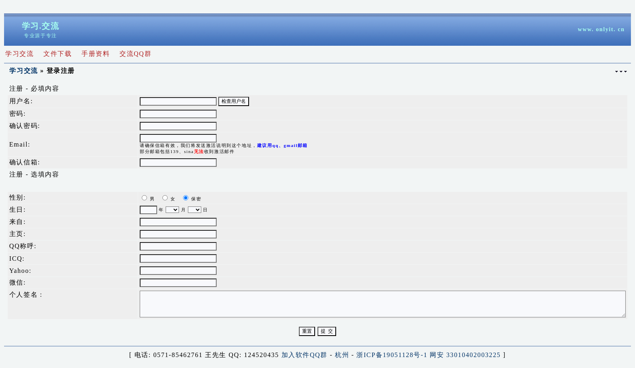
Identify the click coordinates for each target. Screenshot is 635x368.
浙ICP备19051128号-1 (391, 354)
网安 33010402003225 (465, 354)
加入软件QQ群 (304, 354)
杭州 (342, 354)
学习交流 (23, 70)
